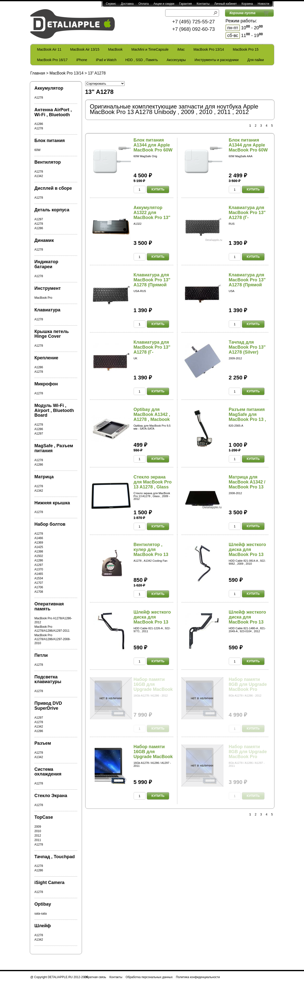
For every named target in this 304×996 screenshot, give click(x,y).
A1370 (39, 569)
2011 (38, 840)
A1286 (39, 124)
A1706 (39, 587)
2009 (38, 826)
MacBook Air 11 (49, 49)
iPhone (81, 60)
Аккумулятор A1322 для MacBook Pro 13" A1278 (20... (152, 215)
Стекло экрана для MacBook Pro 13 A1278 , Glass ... (153, 484)
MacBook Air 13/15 (84, 49)
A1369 (39, 542)
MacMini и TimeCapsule (150, 49)
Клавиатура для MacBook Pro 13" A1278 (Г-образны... (247, 215)
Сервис (111, 3)
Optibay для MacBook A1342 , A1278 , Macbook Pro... (152, 417)
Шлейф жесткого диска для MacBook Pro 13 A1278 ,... (247, 552)
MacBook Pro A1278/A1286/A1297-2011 (52, 628)
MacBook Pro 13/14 (208, 49)
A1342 (39, 176)
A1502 (39, 556)
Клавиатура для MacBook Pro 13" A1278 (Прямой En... (152, 282)
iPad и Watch (106, 60)
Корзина (247, 3)
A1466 (39, 538)
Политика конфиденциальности (198, 977)
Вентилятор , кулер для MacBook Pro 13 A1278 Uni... (151, 552)
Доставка (127, 3)
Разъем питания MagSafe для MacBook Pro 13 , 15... (247, 417)
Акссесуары (176, 60)
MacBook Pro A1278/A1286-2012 (53, 620)
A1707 (39, 583)
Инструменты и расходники (216, 60)
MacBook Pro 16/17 (52, 60)
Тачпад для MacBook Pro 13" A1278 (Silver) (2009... (247, 349)
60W (38, 150)
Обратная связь (95, 977)
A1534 (39, 578)
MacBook (115, 49)
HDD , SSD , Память (141, 60)
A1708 (39, 591)
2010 (38, 831)
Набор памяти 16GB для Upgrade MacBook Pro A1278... (153, 687)
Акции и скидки (163, 3)
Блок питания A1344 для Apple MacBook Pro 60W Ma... (153, 147)
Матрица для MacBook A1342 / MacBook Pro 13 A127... (247, 484)
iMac (181, 49)
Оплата (143, 3)
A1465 (39, 574)
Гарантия (185, 3)
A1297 (39, 219)
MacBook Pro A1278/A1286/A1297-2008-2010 (53, 639)
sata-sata (41, 913)
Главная (37, 73)
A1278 (39, 97)
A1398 (39, 551)
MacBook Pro (43, 297)
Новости (263, 3)
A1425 (39, 547)
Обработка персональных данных (149, 977)
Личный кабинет (225, 3)
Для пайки (255, 60)
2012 (38, 835)
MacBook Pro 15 (246, 49)
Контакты (203, 3)
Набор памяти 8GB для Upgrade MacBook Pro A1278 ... (248, 687)
